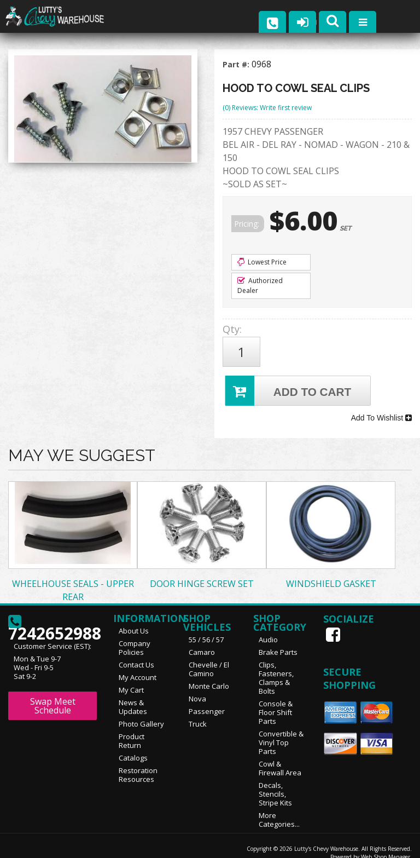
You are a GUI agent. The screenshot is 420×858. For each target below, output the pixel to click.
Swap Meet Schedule (52, 694)
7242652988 (52, 614)
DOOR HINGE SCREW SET (202, 572)
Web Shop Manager (385, 845)
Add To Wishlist (381, 409)
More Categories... (279, 808)
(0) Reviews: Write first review (267, 107)
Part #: (237, 64)
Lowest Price (262, 262)
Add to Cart (289, 385)
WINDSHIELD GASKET (331, 572)
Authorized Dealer (260, 285)
